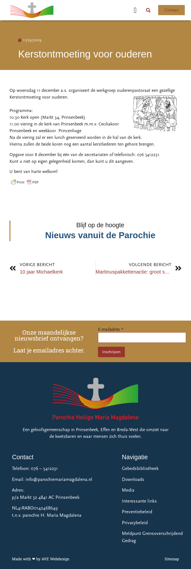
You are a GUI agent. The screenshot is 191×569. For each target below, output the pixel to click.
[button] (135, 10)
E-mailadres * (110, 329)
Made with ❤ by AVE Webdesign (40, 558)
